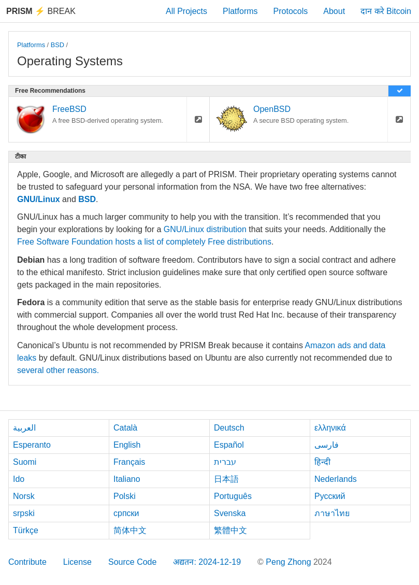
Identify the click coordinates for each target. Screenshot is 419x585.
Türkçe (25, 530)
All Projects (186, 11)
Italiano (126, 479)
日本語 (226, 479)
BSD (57, 45)
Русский (329, 496)
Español (229, 444)
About (334, 11)
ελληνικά (330, 427)
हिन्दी (322, 462)
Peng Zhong (289, 562)
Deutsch (229, 427)
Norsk (24, 496)
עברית (225, 462)
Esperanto (32, 444)
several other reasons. (58, 370)
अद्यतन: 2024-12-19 (207, 562)
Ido (18, 479)
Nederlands (335, 479)
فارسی (326, 444)
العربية (24, 427)
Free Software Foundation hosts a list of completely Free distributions (144, 241)
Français (129, 462)
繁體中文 (230, 530)
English (126, 444)
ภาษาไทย (332, 513)
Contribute (27, 562)
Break (41, 11)
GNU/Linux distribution (205, 229)
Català (125, 427)
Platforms (240, 11)
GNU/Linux (38, 199)
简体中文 (130, 530)
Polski (124, 496)
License (77, 562)
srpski (24, 513)
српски (126, 513)
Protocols (290, 11)
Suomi (24, 462)
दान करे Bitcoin (385, 11)
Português (233, 496)
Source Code (132, 562)
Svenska (229, 513)
